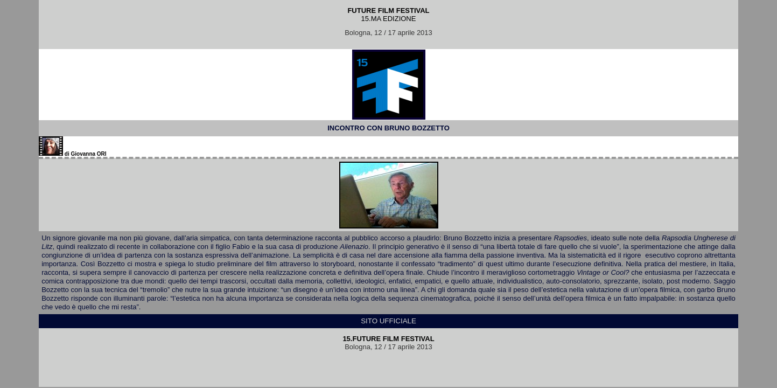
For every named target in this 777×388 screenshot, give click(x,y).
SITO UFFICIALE (388, 321)
